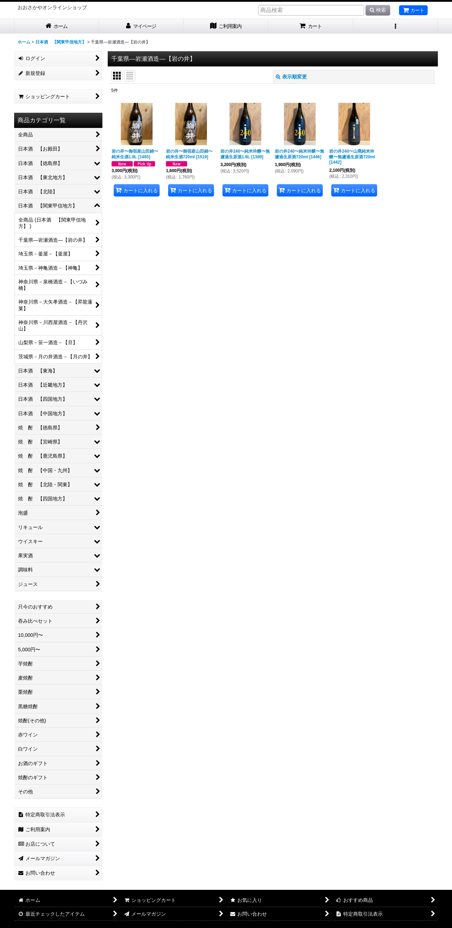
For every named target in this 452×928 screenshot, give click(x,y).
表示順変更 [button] (291, 77)
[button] (395, 26)
